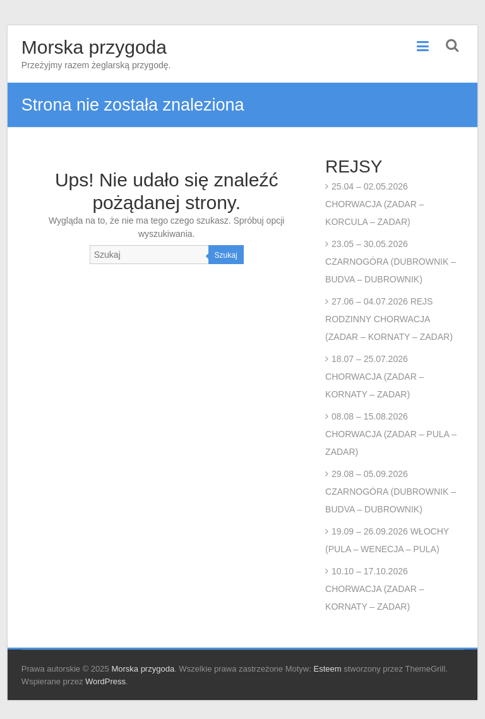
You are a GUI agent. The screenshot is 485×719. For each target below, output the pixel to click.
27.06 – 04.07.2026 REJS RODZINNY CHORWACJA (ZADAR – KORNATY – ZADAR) (389, 319)
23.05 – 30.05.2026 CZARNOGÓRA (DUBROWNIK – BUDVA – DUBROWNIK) (390, 261)
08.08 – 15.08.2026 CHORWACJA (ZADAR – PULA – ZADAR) (391, 434)
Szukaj (226, 255)
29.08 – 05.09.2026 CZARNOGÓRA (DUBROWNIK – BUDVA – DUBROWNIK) (390, 491)
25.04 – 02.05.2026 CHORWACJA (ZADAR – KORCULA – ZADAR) (374, 204)
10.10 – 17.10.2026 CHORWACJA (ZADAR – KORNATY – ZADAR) (374, 589)
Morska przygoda (94, 47)
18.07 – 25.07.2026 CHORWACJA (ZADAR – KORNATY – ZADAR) (374, 376)
